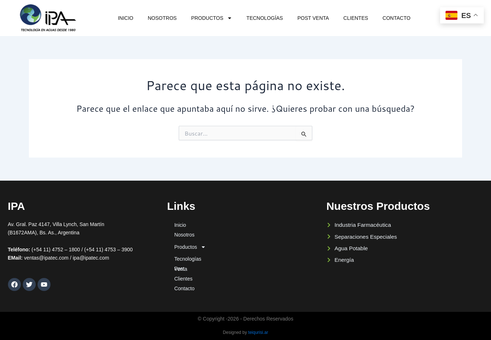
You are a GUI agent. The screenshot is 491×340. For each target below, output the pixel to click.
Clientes (355, 18)
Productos (211, 18)
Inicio (125, 18)
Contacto (396, 18)
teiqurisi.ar (258, 332)
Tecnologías (265, 18)
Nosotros (162, 18)
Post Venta (313, 18)
